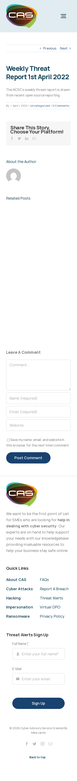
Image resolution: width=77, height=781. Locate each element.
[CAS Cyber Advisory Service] (21, 5)
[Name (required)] (38, 398)
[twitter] (34, 744)
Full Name (20, 643)
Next (64, 48)
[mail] (50, 744)
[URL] (38, 425)
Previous (49, 48)
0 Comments (61, 105)
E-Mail (17, 669)
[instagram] (42, 744)
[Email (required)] (38, 411)
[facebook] (27, 744)
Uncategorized (40, 105)
